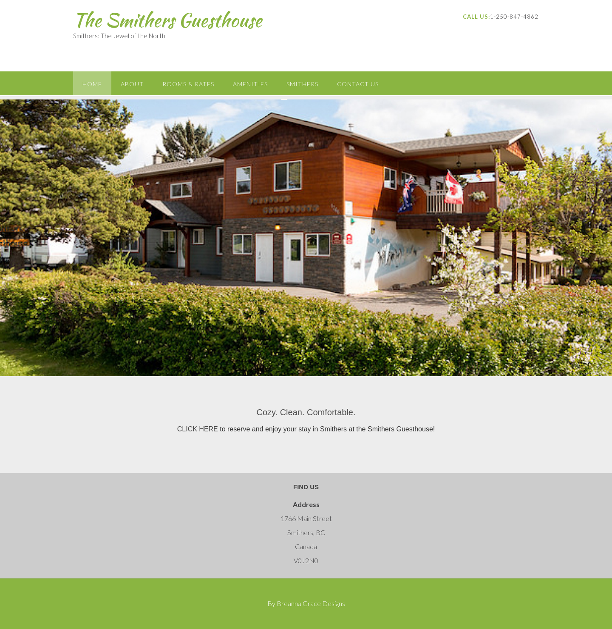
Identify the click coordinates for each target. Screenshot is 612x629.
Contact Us (358, 84)
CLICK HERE (197, 429)
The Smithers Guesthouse (167, 20)
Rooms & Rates (188, 84)
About (132, 84)
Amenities (250, 84)
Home (92, 84)
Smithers (302, 84)
